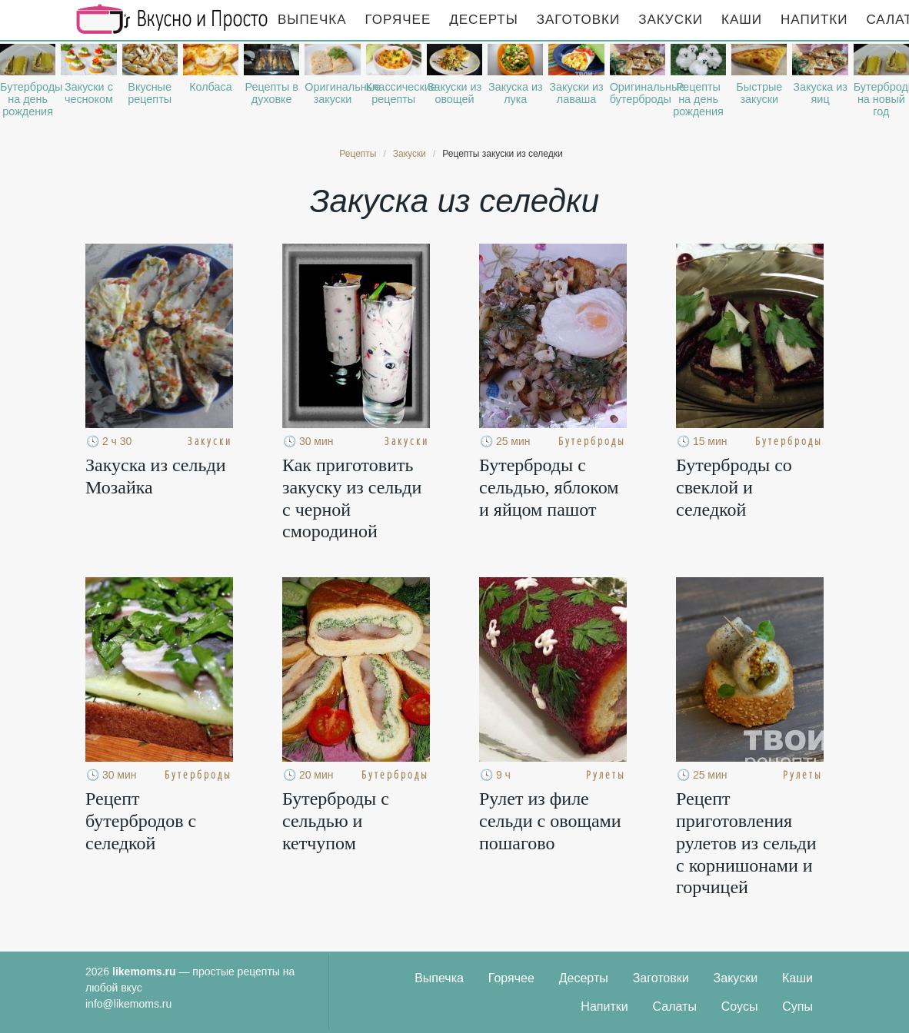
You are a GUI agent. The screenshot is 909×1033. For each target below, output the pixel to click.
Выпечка (312, 19)
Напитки (814, 19)
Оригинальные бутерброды (637, 93)
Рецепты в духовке (271, 93)
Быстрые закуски (759, 93)
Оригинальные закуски (332, 93)
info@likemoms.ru (128, 1004)
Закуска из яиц (820, 93)
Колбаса (210, 87)
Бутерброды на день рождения (27, 99)
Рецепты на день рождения (698, 99)
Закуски (670, 19)
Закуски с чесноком (89, 93)
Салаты (675, 1006)
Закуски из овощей (454, 93)
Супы (797, 1006)
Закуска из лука (515, 93)
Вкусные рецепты (149, 93)
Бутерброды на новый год (881, 99)
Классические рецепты (393, 93)
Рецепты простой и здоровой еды (172, 19)
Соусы (739, 1006)
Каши (741, 19)
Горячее (398, 19)
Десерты (483, 19)
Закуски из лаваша (576, 93)
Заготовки (578, 19)
